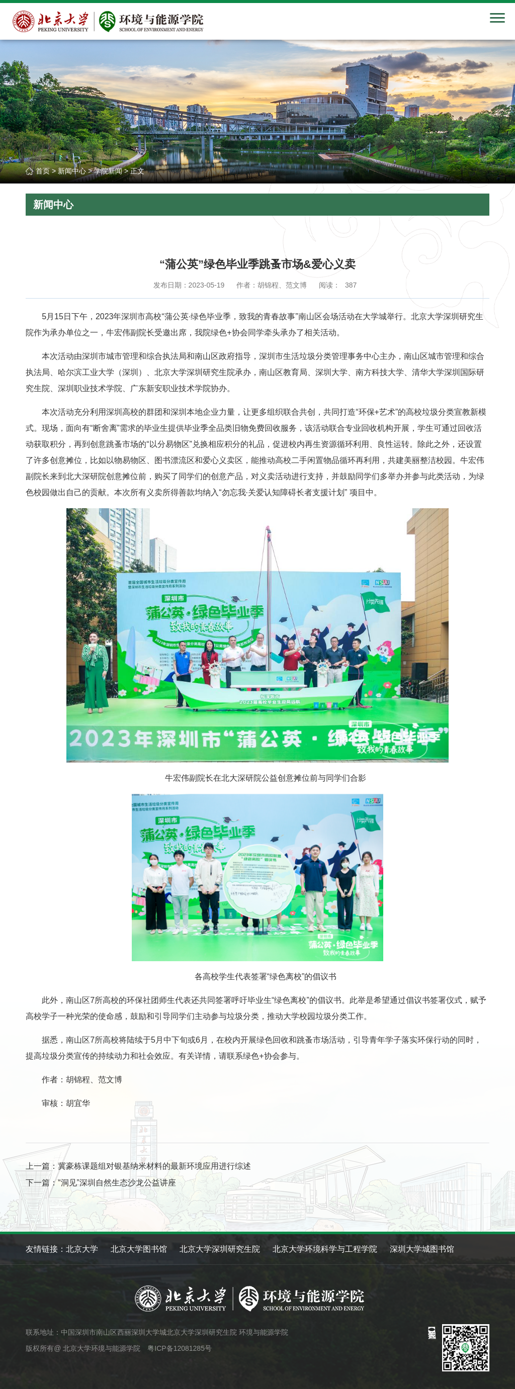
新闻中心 (72, 171)
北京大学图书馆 (139, 1249)
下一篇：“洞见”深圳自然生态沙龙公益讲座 (101, 1182)
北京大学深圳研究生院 (220, 1249)
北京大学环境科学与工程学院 (325, 1249)
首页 (43, 171)
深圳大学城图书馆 (422, 1249)
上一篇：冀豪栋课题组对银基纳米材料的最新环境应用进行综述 (138, 1166)
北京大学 (82, 1249)
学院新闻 (108, 171)
